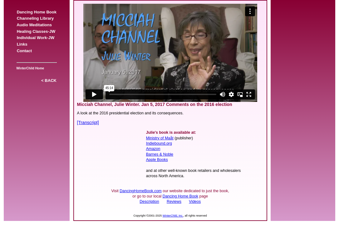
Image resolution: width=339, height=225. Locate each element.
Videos (195, 201)
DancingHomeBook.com (140, 191)
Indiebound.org (159, 143)
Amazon (153, 149)
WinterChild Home (29, 68)
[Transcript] (88, 122)
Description (149, 201)
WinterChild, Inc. (173, 215)
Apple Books (157, 160)
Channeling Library (35, 18)
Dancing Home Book (36, 12)
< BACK (49, 80)
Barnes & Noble (159, 154)
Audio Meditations (34, 24)
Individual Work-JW (35, 37)
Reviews (174, 201)
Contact (24, 50)
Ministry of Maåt (160, 138)
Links (21, 44)
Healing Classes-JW (35, 31)
